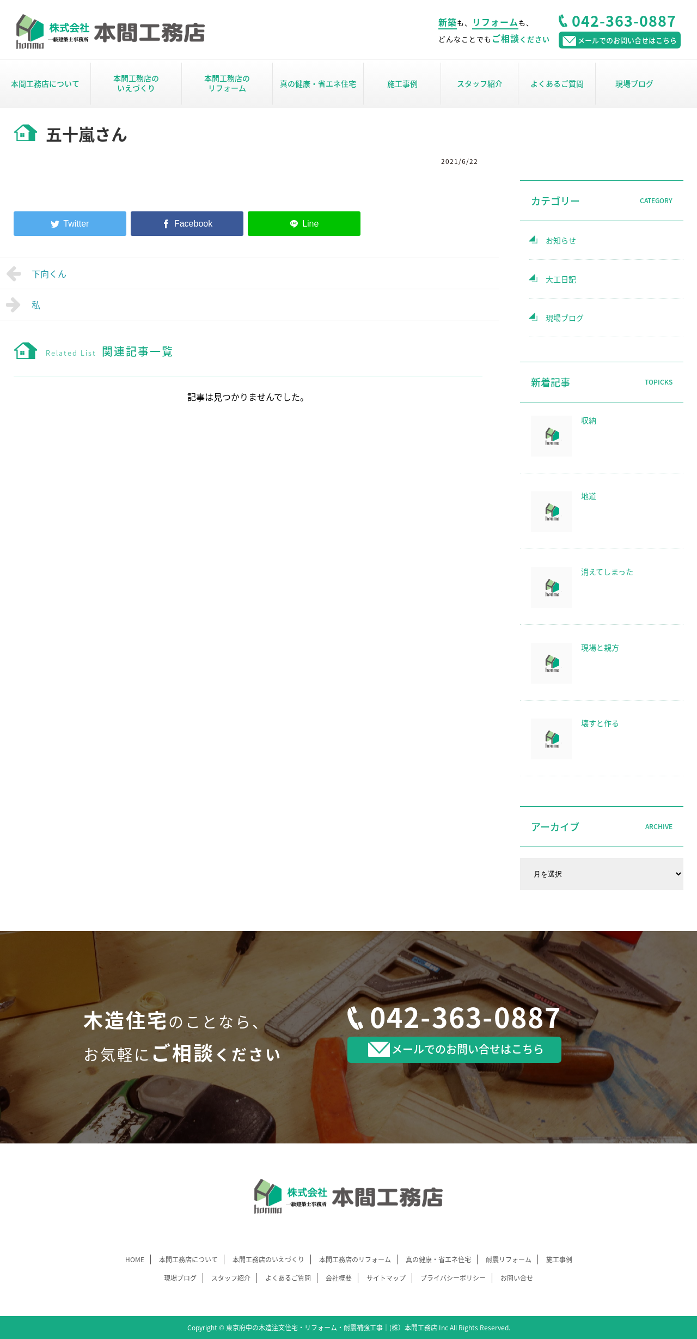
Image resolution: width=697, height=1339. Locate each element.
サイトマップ (386, 1278)
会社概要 (339, 1278)
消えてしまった (607, 571)
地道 (588, 495)
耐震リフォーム (508, 1259)
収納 (588, 420)
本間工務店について (45, 83)
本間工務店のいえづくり (136, 82)
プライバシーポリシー (453, 1278)
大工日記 (561, 278)
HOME (134, 1259)
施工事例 (402, 83)
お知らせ (561, 240)
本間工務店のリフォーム (227, 82)
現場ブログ (634, 83)
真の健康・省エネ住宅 (318, 83)
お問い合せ (516, 1278)
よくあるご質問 (557, 83)
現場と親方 (600, 647)
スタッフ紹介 (480, 83)
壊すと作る (600, 722)
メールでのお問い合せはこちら (456, 1049)
